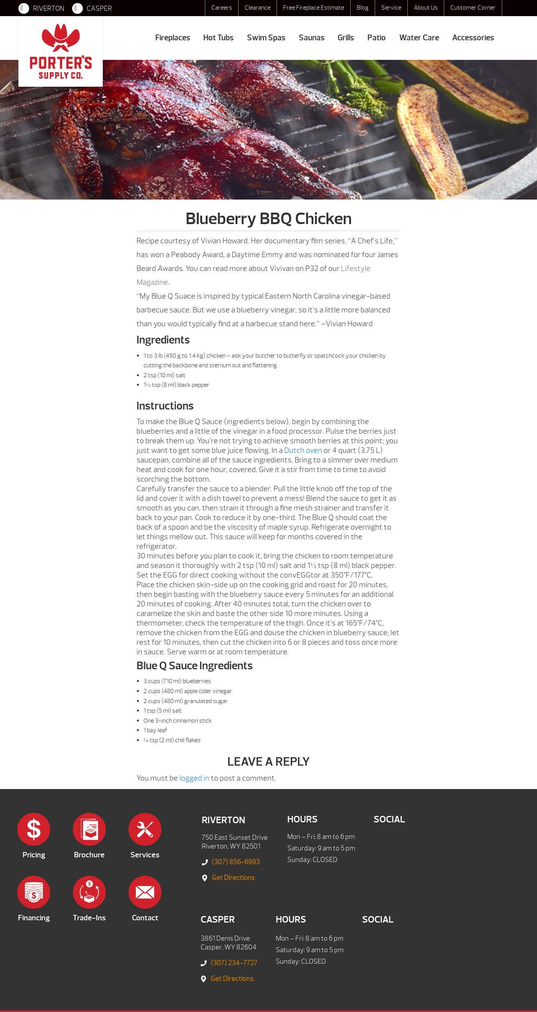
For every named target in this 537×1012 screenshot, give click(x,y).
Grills (346, 38)
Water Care (419, 38)
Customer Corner (473, 8)
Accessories (473, 38)
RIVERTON (41, 8)
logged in (194, 778)
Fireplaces (172, 38)
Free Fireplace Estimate (313, 8)
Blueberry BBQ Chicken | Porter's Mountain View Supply (60, 51)
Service (391, 8)
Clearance (257, 8)
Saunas (312, 38)
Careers (221, 8)
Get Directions (233, 877)
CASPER (92, 8)
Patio (376, 38)
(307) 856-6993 (236, 862)
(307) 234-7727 (234, 963)
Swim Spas (266, 38)
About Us (426, 8)
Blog (363, 8)
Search (511, 8)
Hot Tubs (218, 38)
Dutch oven (303, 450)
